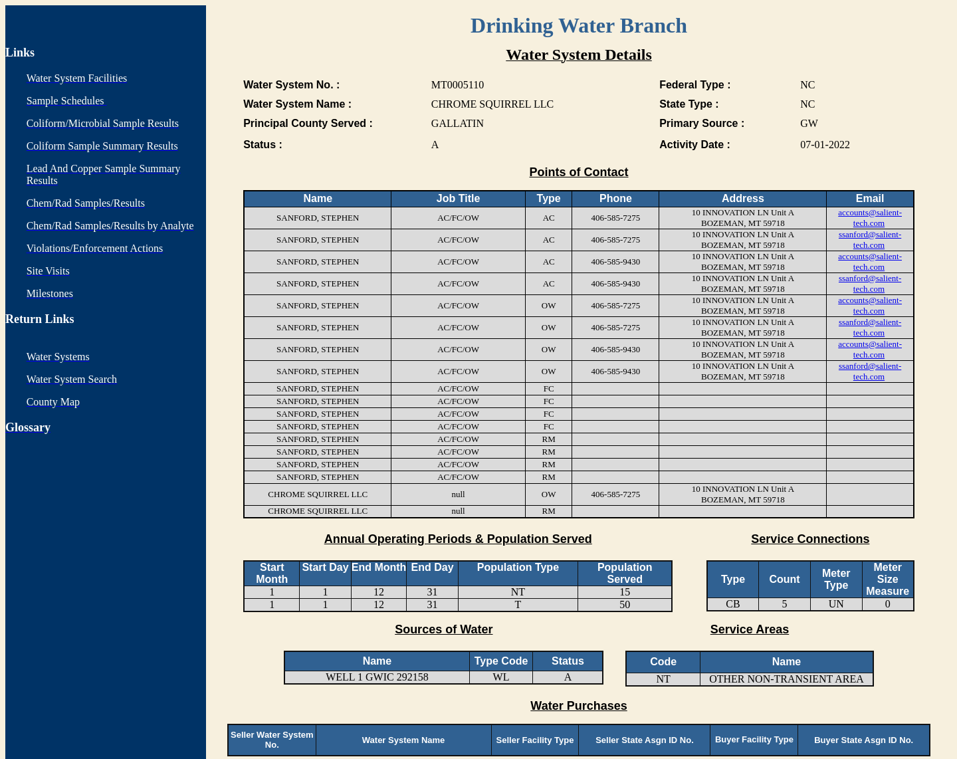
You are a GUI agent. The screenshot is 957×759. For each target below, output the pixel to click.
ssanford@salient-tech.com (870, 239)
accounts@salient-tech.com (870, 217)
